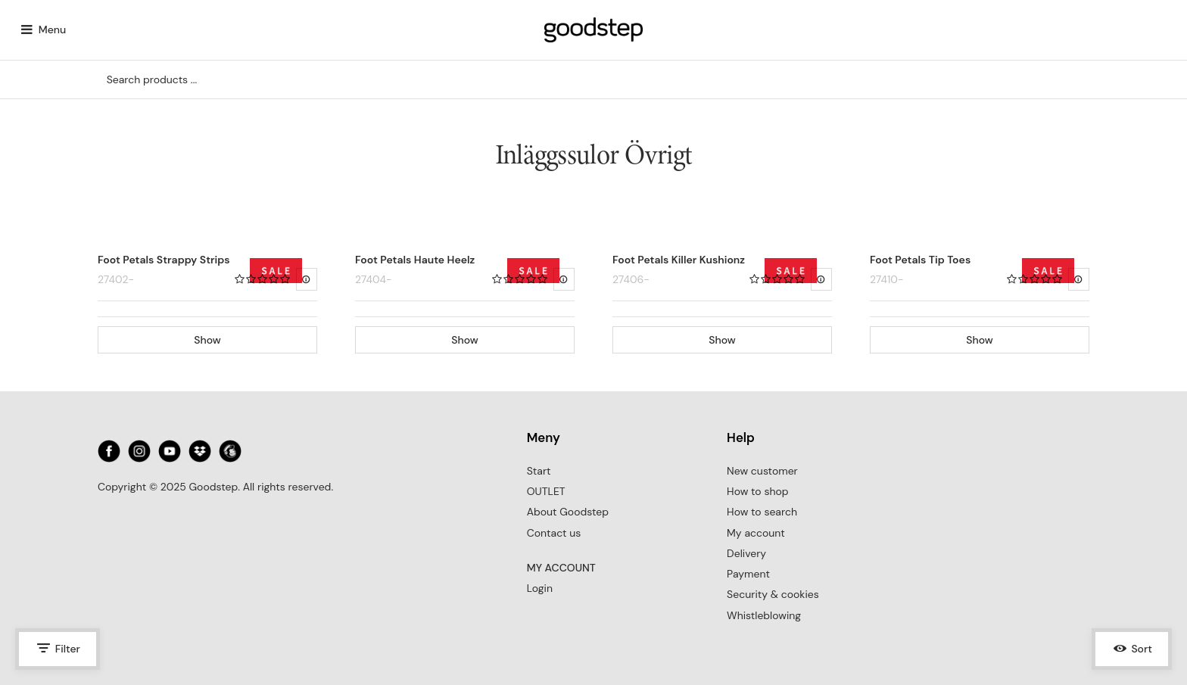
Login (540, 588)
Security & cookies (773, 594)
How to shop (757, 491)
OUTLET (546, 491)
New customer (762, 471)
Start (539, 471)
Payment (748, 574)
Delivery (746, 553)
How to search (762, 511)
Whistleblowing (764, 615)
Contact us (554, 533)
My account (756, 533)
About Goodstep (568, 511)
